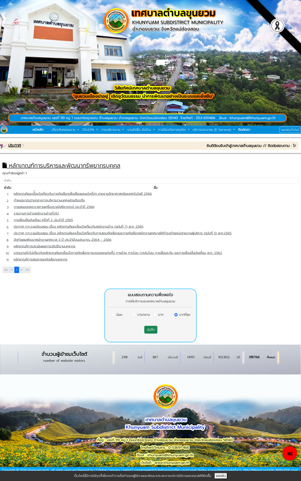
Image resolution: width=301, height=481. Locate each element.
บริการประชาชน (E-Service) (212, 129)
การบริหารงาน (111, 129)
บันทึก (151, 329)
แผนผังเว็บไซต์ (290, 130)
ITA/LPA (88, 129)
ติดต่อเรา (244, 129)
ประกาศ (14, 145)
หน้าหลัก (38, 129)
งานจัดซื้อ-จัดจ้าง (139, 129)
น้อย (119, 314)
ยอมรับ (221, 475)
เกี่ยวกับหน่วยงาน (64, 129)
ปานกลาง (143, 314)
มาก (161, 314)
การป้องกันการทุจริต (172, 129)
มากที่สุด (184, 314)
